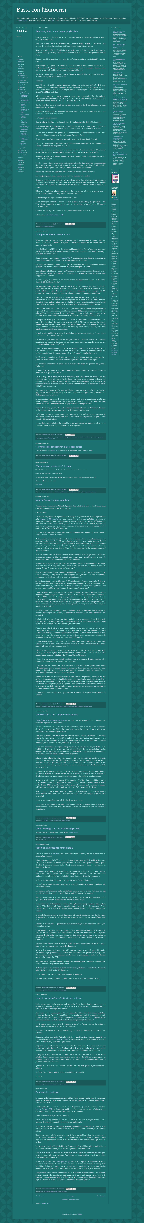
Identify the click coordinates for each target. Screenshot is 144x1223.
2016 (19, 165)
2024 (19, 64)
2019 (19, 158)
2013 (19, 171)
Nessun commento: (62, 455)
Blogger (80, 1214)
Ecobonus (89, 437)
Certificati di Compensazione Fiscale (52, 720)
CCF (42, 226)
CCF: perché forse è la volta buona (53, 234)
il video (40, 484)
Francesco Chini (48, 458)
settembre (23, 82)
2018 (19, 160)
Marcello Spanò (51, 706)
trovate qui (54, 450)
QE (65, 990)
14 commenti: (60, 987)
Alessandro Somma (45, 492)
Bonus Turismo (44, 437)
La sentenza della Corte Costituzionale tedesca (59, 998)
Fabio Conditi (95, 437)
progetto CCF (66, 258)
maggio (22, 92)
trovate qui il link (73, 832)
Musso (73, 492)
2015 (19, 167)
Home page (71, 1196)
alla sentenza (54, 854)
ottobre (22, 80)
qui (53, 21)
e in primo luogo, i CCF (54, 215)
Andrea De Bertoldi (55, 492)
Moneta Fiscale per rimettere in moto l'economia (118, 138)
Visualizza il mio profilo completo (115, 352)
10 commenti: (60, 818)
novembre (23, 78)
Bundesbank (47, 990)
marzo (22, 150)
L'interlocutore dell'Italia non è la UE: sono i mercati (120, 98)
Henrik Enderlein (65, 1084)
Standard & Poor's (62, 1191)
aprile (21, 148)
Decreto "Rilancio (82, 437)
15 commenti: (60, 1081)
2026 (19, 59)
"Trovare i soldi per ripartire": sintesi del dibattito (59, 447)
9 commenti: (60, 434)
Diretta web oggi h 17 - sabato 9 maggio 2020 (58, 828)
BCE (42, 990)
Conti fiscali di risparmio (65, 437)
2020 (19, 73)
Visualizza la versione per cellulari (71, 1199)
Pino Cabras (78, 492)
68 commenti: (60, 703)
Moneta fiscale (67, 706)
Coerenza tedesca (118, 111)
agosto (22, 85)
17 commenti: (60, 1188)
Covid (45, 226)
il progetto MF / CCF (60, 1039)
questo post (22, 21)
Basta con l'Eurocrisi (41, 9)
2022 (19, 69)
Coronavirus (74, 437)
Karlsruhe (54, 458)
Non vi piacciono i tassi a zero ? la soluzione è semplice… (119, 46)
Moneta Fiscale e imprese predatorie (53, 500)
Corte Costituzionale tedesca (57, 990)
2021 (19, 71)
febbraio (22, 152)
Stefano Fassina (92, 492)
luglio (21, 87)
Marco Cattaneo (44, 438)
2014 (19, 169)
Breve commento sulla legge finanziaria (119, 31)
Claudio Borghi (55, 437)
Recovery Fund (50, 226)
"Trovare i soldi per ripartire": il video (53, 466)
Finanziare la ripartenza (47, 1092)
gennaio (22, 155)
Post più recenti (40, 1196)
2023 (19, 66)
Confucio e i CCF (117, 72)
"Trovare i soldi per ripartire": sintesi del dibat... (25, 105)
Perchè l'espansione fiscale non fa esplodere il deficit (119, 154)
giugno (22, 89)
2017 (19, 162)
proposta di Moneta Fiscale (50, 519)
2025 (19, 62)
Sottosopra (84, 492)
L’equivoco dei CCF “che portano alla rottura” (57, 714)
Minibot (50, 438)
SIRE (54, 438)
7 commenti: (60, 837)
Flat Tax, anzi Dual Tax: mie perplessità (119, 124)
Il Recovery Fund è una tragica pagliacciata (57, 31)
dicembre (22, 75)
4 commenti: (60, 223)
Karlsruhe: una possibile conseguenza (54, 848)
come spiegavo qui (63, 1161)
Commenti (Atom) (45, 1203)
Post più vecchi (101, 1196)
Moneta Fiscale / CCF (44, 1109)
